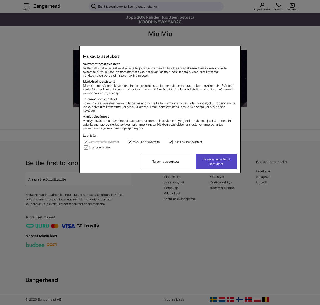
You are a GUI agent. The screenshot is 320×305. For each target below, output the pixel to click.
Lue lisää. (89, 135)
